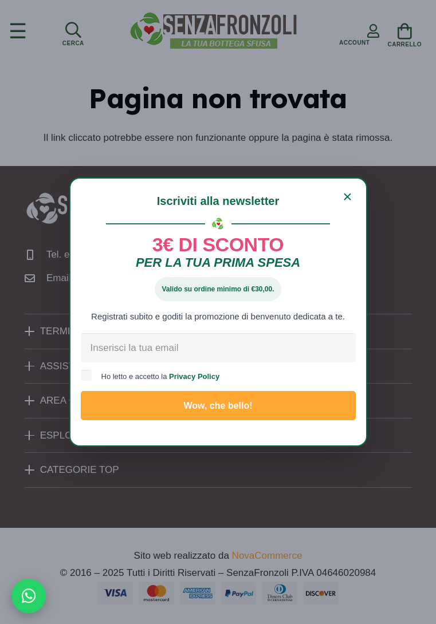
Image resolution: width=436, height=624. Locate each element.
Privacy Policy (194, 376)
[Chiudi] (347, 197)
